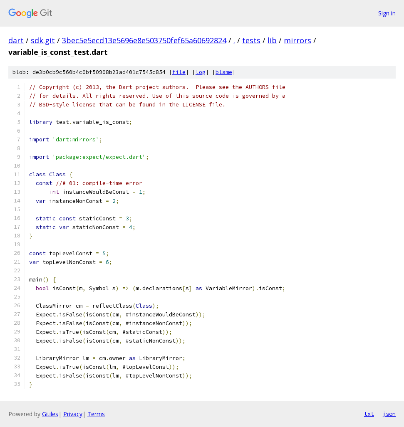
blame (224, 72)
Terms (96, 414)
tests (251, 40)
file (179, 72)
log (201, 72)
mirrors (297, 40)
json (389, 413)
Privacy (72, 414)
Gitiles (50, 414)
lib (272, 40)
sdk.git (43, 40)
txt (369, 413)
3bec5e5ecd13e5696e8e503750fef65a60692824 (144, 40)
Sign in (387, 13)
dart (16, 40)
